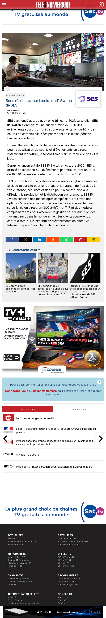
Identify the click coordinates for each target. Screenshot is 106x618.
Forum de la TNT (15, 566)
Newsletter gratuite (16, 544)
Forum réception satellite (70, 544)
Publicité (62, 600)
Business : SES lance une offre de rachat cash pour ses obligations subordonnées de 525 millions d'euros (85, 291)
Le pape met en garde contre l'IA (35, 418)
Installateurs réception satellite (73, 541)
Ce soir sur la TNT (66, 581)
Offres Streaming (66, 566)
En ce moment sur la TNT (70, 578)
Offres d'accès (14, 600)
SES (8, 250)
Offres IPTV (63, 563)
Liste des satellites (67, 538)
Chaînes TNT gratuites (18, 560)
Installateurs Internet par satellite (23, 603)
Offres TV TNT (64, 560)
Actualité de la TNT (16, 557)
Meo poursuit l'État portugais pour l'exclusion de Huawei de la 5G (54, 466)
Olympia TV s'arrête (27, 454)
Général (61, 603)
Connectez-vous (16, 391)
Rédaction (63, 597)
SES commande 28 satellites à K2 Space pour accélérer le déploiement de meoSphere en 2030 (53, 290)
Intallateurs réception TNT (20, 563)
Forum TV (11, 584)
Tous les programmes (68, 584)
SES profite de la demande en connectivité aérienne (21, 288)
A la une (11, 538)
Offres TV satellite (66, 557)
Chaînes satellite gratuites (20, 581)
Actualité (11, 597)
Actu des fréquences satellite (21, 541)
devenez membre (45, 391)
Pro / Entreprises (15, 95)
